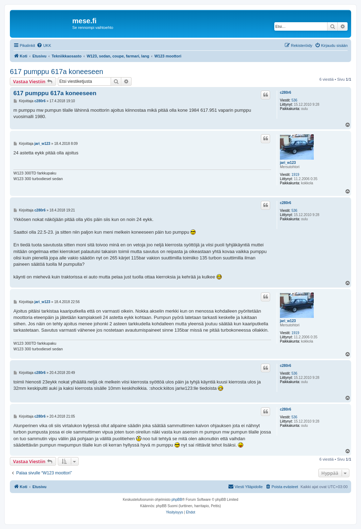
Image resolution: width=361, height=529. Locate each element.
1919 (295, 175)
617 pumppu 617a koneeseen (56, 71)
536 (295, 100)
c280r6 (285, 92)
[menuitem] (44, 45)
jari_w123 (288, 163)
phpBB (177, 500)
